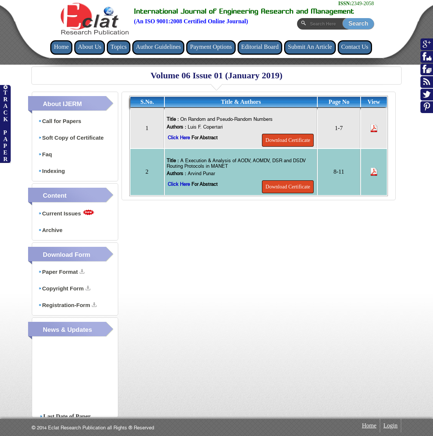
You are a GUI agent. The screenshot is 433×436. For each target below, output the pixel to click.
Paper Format (61, 272)
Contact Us (354, 46)
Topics (118, 46)
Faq (45, 154)
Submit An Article (310, 46)
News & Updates (67, 329)
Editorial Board (260, 46)
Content (55, 195)
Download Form (66, 254)
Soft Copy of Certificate (71, 137)
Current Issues (66, 213)
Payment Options (211, 46)
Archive (50, 230)
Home (61, 46)
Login (390, 425)
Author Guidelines (158, 46)
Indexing (51, 171)
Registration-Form (67, 305)
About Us (89, 46)
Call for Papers (59, 121)
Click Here (179, 137)
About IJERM (62, 104)
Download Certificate (288, 140)
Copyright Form (64, 288)
